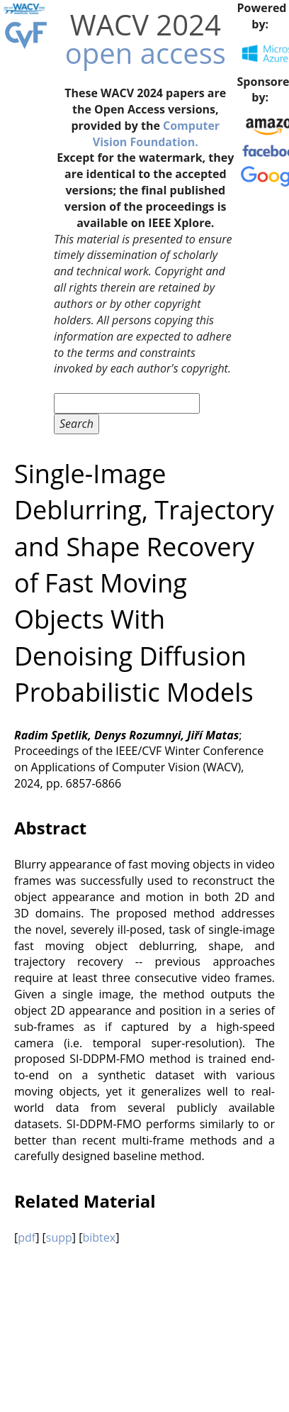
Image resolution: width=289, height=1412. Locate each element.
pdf (26, 1237)
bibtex (98, 1237)
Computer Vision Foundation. (156, 134)
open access (145, 52)
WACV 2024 (145, 24)
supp (59, 1237)
